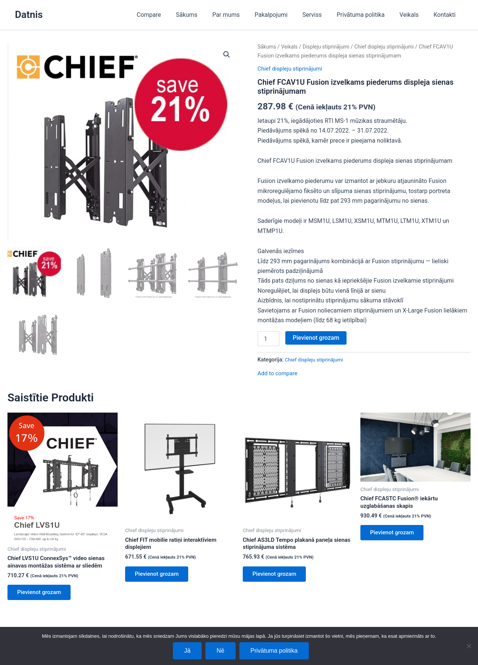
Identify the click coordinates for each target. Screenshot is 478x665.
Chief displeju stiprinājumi (391, 46)
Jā (187, 650)
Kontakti (446, 14)
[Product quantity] (268, 338)
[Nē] (468, 646)
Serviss (322, 14)
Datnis (29, 14)
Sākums (206, 14)
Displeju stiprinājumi (329, 46)
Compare (171, 14)
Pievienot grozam (316, 337)
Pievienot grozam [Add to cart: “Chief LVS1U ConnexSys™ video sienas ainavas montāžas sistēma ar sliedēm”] (42, 594)
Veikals (413, 14)
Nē (220, 650)
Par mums (242, 14)
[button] (226, 55)
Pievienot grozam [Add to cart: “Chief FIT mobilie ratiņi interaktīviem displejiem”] (159, 576)
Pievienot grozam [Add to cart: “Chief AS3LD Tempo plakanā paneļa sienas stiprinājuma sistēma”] (277, 576)
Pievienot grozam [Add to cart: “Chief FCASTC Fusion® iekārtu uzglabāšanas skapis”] (395, 534)
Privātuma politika (368, 14)
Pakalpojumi (284, 14)
